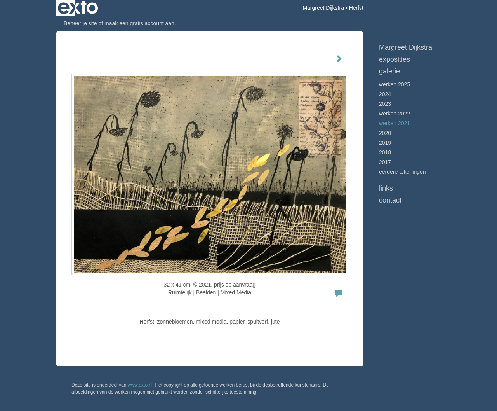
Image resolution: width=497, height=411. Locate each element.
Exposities (394, 59)
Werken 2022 (394, 113)
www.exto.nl (140, 385)
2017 (385, 162)
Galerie (389, 71)
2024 (385, 94)
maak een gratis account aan (139, 23)
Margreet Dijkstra (323, 8)
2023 (385, 104)
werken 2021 (394, 123)
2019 (385, 143)
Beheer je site (80, 23)
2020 (385, 133)
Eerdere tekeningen (402, 172)
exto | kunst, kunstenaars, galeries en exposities (78, 8)
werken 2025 (394, 84)
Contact (390, 200)
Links (386, 188)
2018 (385, 152)
